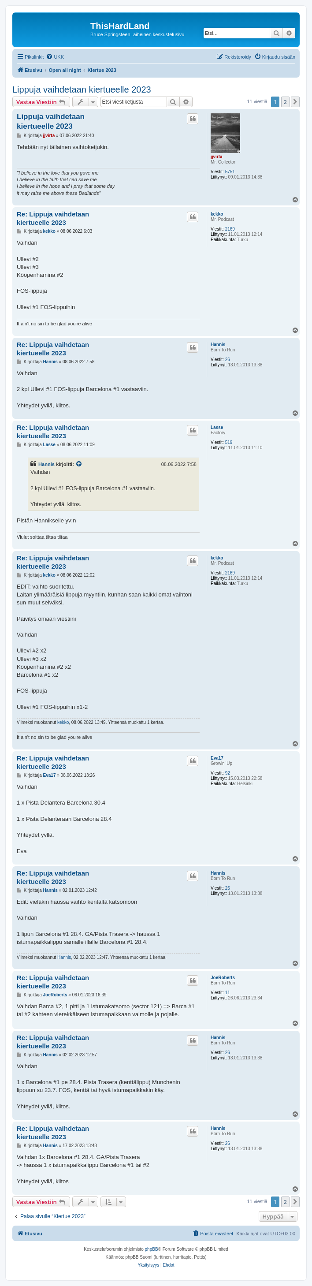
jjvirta (217, 156)
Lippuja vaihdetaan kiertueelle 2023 (81, 89)
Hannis (218, 344)
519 (229, 442)
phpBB (151, 1249)
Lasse (217, 427)
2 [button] (285, 102)
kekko (217, 214)
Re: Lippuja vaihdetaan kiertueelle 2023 (53, 218)
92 (227, 773)
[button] (295, 102)
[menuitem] (55, 57)
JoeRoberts (223, 977)
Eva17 (217, 758)
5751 (230, 171)
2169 (230, 229)
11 (227, 992)
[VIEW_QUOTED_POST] (79, 464)
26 (227, 359)
